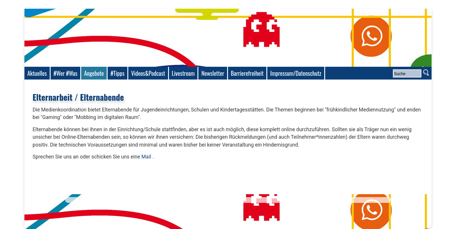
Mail (146, 157)
